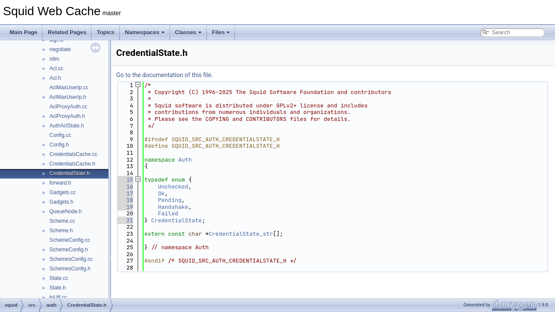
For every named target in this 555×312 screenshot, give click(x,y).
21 (124, 220)
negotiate (60, 49)
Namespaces (145, 32)
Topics (105, 32)
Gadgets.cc (62, 192)
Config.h (59, 145)
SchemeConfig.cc (69, 240)
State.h (57, 288)
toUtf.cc (58, 297)
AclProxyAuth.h (67, 116)
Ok (161, 193)
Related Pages (67, 32)
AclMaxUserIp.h (67, 97)
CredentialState (176, 220)
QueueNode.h (65, 211)
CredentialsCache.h (72, 164)
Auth (185, 159)
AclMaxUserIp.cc (68, 87)
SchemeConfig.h (68, 250)
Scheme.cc (62, 221)
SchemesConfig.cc (71, 259)
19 (124, 207)
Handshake (173, 207)
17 (124, 193)
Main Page (23, 32)
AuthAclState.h (66, 126)
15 (124, 179)
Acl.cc (56, 68)
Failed (168, 213)
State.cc (58, 278)
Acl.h (55, 78)
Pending (170, 200)
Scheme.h (61, 231)
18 (124, 200)
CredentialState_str (241, 233)
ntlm (54, 59)
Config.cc (60, 135)
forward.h (60, 183)
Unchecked (173, 186)
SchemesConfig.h (70, 269)
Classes (188, 32)
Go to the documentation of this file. (164, 75)
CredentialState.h (69, 173)
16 (124, 186)
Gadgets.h (61, 202)
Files (221, 32)
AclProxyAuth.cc (68, 107)
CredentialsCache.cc (73, 154)
